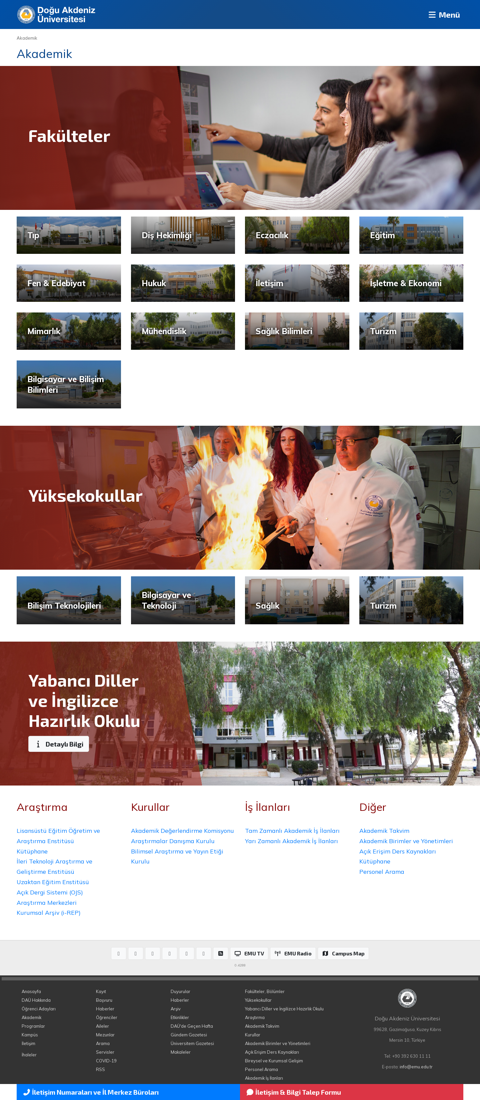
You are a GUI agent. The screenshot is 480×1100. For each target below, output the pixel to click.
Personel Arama (381, 871)
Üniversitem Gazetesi (192, 1043)
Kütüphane (32, 851)
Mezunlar (105, 1034)
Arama (103, 1043)
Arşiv (176, 1008)
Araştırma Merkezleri (47, 902)
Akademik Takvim (384, 830)
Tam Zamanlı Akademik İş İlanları (292, 830)
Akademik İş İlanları (264, 1078)
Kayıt (101, 991)
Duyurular (180, 991)
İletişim (28, 1043)
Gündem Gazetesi (189, 1034)
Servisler (105, 1052)
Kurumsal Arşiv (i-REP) (49, 912)
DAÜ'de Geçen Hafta (192, 1026)
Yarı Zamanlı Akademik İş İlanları (291, 840)
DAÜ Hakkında (36, 1000)
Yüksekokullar (258, 1000)
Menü (443, 14)
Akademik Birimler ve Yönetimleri (406, 840)
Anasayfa (31, 991)
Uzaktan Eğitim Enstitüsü (53, 881)
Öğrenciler (106, 1017)
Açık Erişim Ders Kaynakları (397, 851)
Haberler (105, 1008)
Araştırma (255, 1017)
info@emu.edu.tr (416, 1066)
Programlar (33, 1026)
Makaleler (181, 1052)
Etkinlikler (180, 1017)
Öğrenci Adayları (39, 1008)
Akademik (27, 38)
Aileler (102, 1026)
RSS (100, 1069)
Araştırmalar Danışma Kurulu (173, 840)
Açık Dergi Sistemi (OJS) (50, 892)
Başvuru (104, 1000)
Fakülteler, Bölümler (265, 991)
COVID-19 (106, 1060)
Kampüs (30, 1034)
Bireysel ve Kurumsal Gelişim (274, 1060)
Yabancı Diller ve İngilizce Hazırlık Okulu (284, 1008)
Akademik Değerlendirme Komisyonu (182, 830)
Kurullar (252, 1034)
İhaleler (29, 1054)
